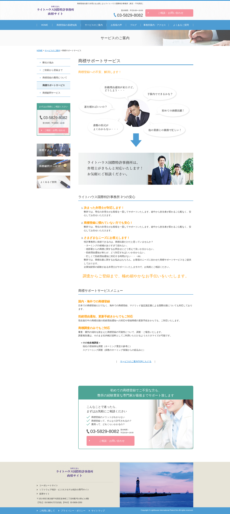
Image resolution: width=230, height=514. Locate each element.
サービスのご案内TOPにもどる (136, 361)
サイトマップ (98, 510)
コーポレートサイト (48, 485)
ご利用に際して (47, 510)
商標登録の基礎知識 (67, 25)
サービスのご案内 (94, 25)
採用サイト (44, 494)
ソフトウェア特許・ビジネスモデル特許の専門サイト (64, 489)
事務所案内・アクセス (154, 25)
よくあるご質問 (181, 25)
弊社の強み (48, 62)
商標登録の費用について (54, 77)
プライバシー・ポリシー (73, 510)
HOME (44, 25)
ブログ (133, 25)
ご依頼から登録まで (52, 70)
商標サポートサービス (53, 85)
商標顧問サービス (51, 92)
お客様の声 (116, 25)
